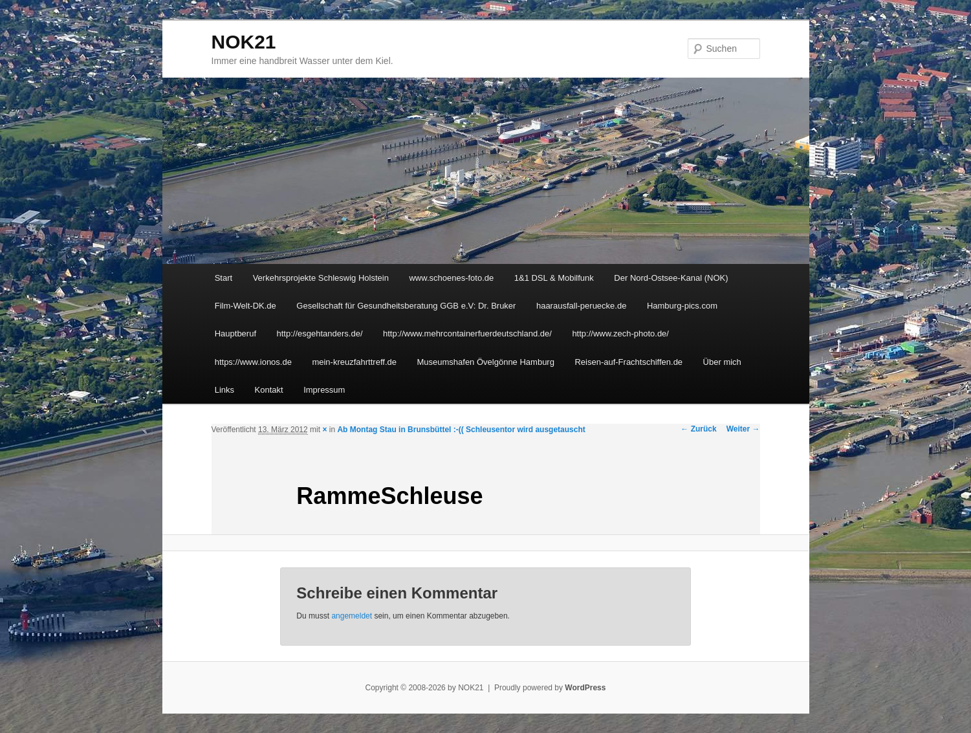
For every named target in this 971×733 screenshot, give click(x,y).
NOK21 (244, 41)
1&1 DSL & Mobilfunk (554, 278)
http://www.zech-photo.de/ (620, 333)
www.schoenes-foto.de (451, 278)
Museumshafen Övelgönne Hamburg (485, 362)
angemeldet (351, 615)
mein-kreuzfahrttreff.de (354, 362)
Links (224, 390)
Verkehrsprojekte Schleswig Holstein (321, 278)
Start (223, 278)
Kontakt (269, 390)
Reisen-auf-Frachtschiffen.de (628, 362)
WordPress (585, 687)
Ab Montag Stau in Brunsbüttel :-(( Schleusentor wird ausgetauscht (461, 429)
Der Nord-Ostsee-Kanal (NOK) (671, 278)
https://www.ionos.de (253, 362)
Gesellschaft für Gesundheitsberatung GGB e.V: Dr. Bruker (406, 306)
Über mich (722, 362)
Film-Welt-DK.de (245, 306)
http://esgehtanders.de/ (320, 333)
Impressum (324, 390)
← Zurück (698, 428)
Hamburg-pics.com (682, 306)
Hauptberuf (235, 333)
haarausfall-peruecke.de (581, 306)
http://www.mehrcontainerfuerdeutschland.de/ (467, 333)
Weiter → (743, 428)
